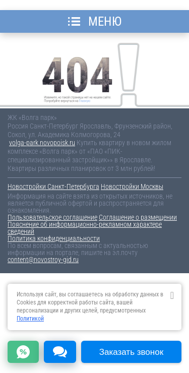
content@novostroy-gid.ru (43, 260)
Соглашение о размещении (138, 217)
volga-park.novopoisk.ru (42, 143)
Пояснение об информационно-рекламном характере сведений (85, 227)
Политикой (30, 318)
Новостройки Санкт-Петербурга (53, 186)
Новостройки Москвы (132, 186)
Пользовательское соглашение (52, 217)
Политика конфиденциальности (54, 238)
